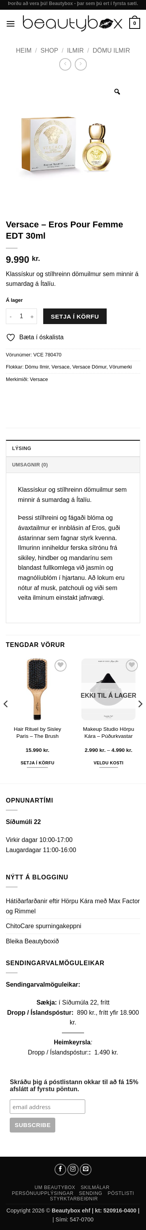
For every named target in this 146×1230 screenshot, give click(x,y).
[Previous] (6, 720)
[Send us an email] (85, 1169)
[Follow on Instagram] (73, 1169)
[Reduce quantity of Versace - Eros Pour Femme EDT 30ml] (10, 316)
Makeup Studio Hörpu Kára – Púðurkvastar (108, 732)
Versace (60, 367)
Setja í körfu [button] (38, 762)
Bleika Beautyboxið (32, 941)
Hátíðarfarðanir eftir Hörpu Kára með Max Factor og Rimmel (73, 906)
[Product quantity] (21, 316)
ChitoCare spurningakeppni (43, 926)
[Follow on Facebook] (60, 1169)
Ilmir (75, 50)
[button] (10, 23)
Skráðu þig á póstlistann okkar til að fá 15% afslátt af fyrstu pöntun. (74, 1085)
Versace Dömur (89, 367)
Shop (49, 50)
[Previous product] (81, 64)
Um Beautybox (55, 1187)
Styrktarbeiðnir (74, 1199)
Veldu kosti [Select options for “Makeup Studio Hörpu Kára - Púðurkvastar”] (108, 762)
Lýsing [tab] (21, 448)
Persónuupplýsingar (43, 1193)
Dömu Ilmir (111, 50)
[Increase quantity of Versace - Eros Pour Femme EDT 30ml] (32, 316)
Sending (90, 1193)
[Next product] (65, 64)
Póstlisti (121, 1193)
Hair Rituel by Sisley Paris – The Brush (37, 732)
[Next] (139, 720)
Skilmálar (95, 1187)
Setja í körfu (75, 316)
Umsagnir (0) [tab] (30, 465)
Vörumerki (120, 367)
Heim (24, 50)
